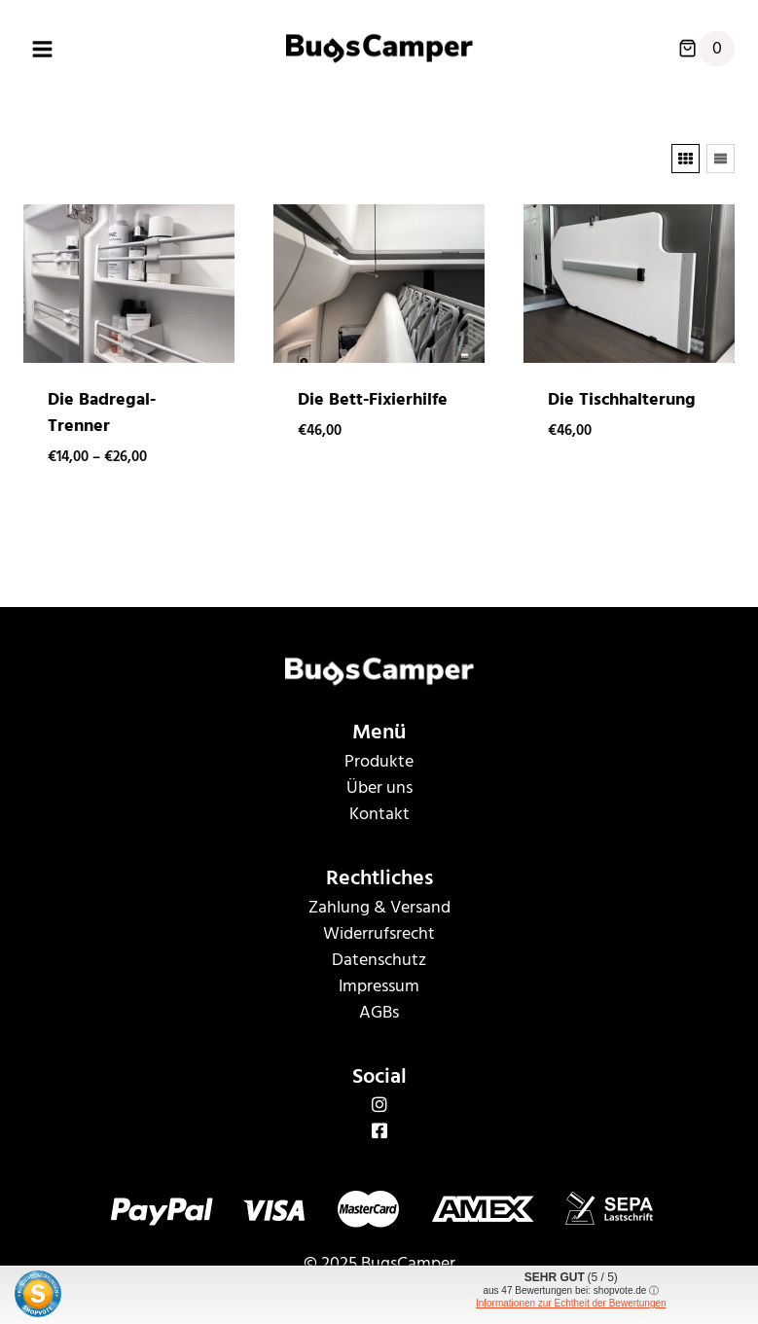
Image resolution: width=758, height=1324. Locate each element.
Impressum (379, 986)
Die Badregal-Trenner (102, 412)
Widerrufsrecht (379, 933)
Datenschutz (379, 960)
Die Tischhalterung (622, 399)
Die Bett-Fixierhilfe (373, 399)
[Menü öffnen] (42, 48)
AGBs (379, 1012)
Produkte (379, 761)
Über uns (379, 787)
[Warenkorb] (706, 49)
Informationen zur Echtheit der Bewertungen (571, 1303)
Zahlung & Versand (379, 907)
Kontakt (379, 814)
